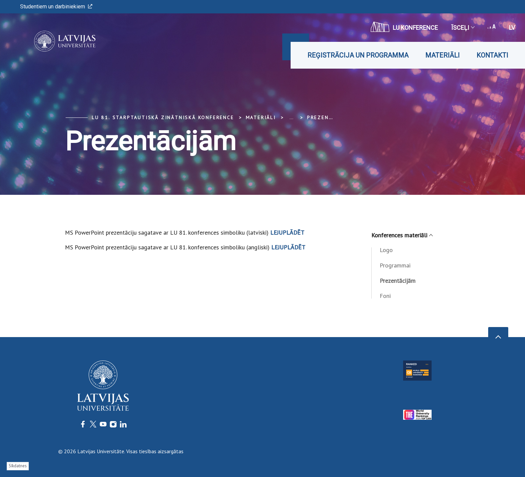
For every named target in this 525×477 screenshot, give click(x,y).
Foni (385, 296)
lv (512, 27)
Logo (386, 250)
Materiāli (442, 55)
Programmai (395, 265)
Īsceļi (462, 27)
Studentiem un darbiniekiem (56, 6)
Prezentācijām (330, 117)
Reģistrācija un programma (357, 55)
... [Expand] (291, 117)
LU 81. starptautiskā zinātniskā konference (163, 117)
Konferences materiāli (401, 235)
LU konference (404, 26)
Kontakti (492, 55)
